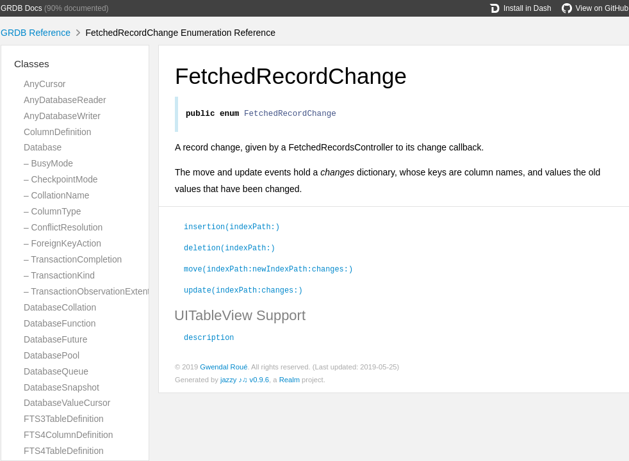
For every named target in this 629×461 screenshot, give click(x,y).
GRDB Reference (35, 33)
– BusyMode (48, 163)
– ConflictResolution (63, 227)
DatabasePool (51, 355)
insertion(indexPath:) (232, 228)
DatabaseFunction (60, 323)
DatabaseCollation (60, 307)
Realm (289, 381)
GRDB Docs (21, 8)
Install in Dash (520, 8)
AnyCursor (44, 84)
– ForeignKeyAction (62, 243)
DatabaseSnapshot (61, 387)
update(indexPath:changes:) (243, 291)
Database (42, 147)
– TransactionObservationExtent (87, 291)
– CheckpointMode (61, 179)
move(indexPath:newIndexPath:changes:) (268, 270)
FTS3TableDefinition (64, 419)
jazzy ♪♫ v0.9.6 (244, 381)
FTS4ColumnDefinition (68, 435)
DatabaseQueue (56, 371)
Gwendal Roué (223, 369)
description (209, 339)
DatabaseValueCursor (67, 403)
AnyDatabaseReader (65, 100)
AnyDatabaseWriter (62, 116)
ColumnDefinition (58, 132)
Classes (31, 63)
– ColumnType (52, 211)
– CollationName (56, 195)
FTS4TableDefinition (64, 451)
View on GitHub (595, 8)
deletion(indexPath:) (229, 249)
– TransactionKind (59, 275)
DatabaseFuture (55, 339)
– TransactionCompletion (73, 259)
